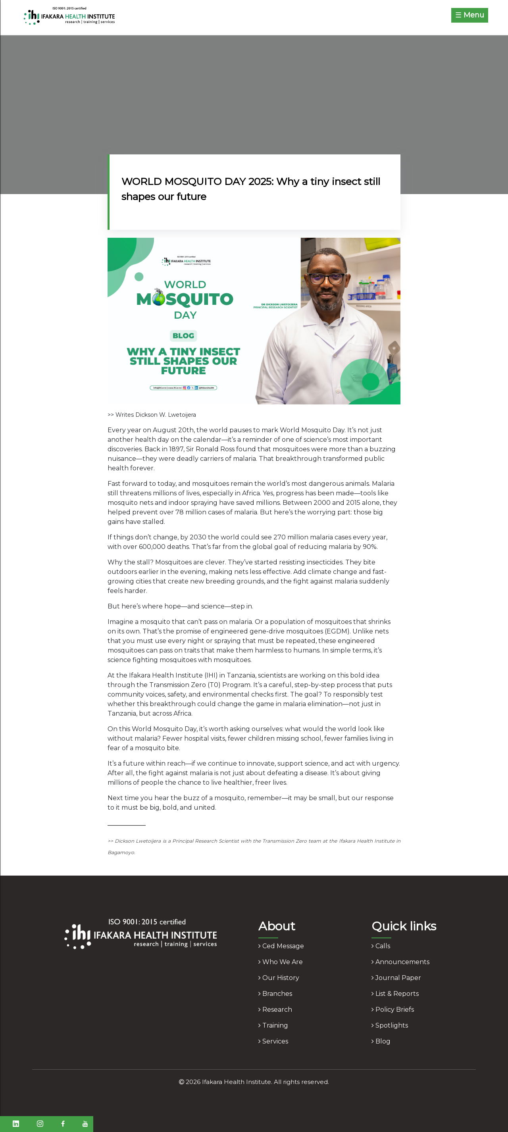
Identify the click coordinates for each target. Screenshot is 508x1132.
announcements (400, 962)
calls (380, 946)
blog (381, 1041)
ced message (281, 946)
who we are (280, 962)
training (273, 1025)
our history (278, 978)
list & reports (395, 993)
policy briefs (392, 1009)
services (273, 1041)
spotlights (389, 1025)
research (275, 1009)
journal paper (396, 978)
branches (275, 993)
